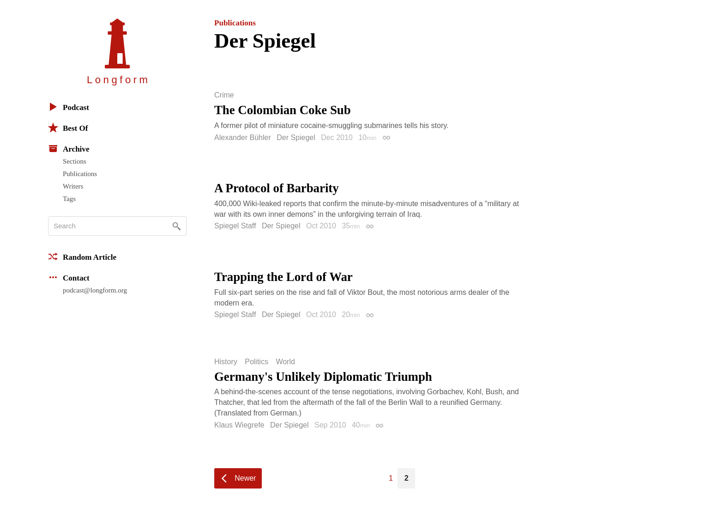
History (225, 362)
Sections (74, 161)
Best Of (68, 127)
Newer (245, 478)
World (285, 362)
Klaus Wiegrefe (239, 425)
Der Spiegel (296, 137)
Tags (69, 198)
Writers (73, 186)
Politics (256, 362)
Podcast (68, 107)
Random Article (82, 256)
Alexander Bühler (242, 137)
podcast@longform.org (95, 290)
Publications (80, 173)
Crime (224, 95)
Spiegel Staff (235, 226)
